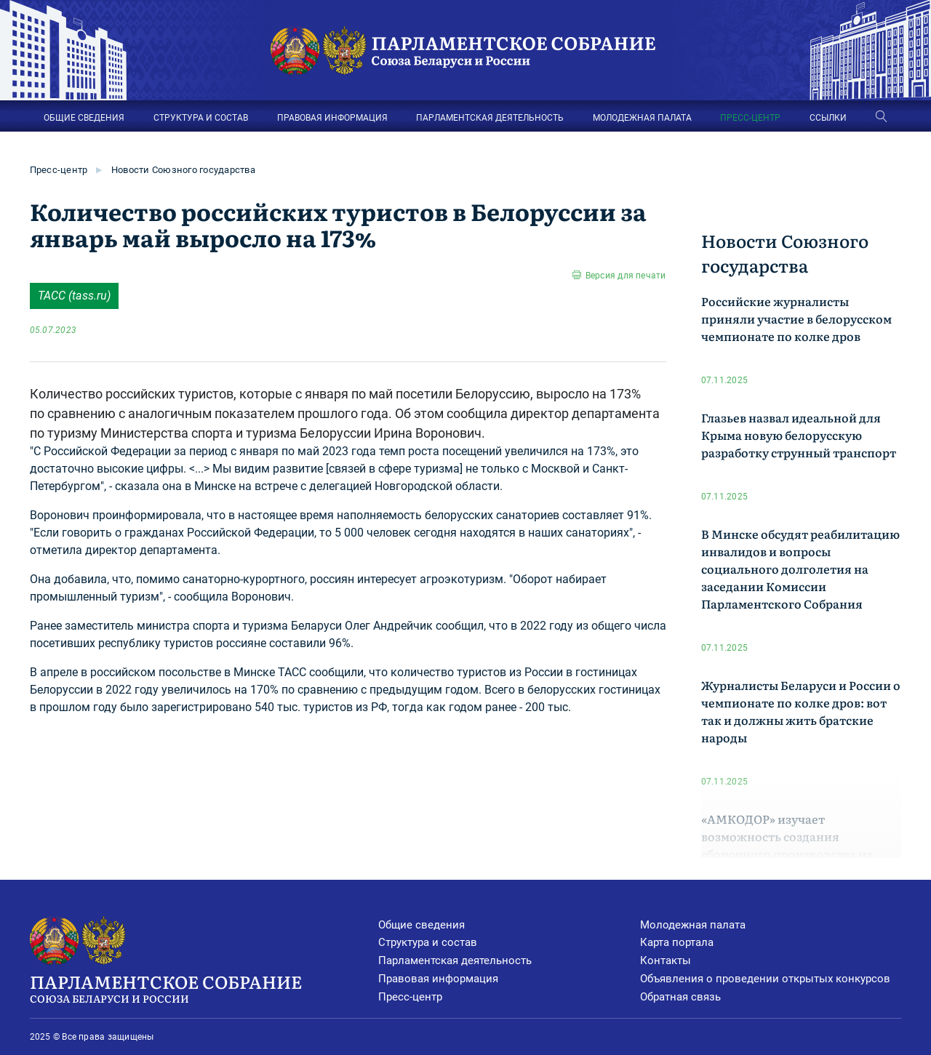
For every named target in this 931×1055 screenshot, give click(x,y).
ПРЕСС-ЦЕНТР (750, 118)
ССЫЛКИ (828, 118)
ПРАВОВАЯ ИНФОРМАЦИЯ (332, 118)
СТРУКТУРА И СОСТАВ (200, 118)
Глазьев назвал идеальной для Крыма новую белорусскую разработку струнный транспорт (798, 435)
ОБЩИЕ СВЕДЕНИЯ (84, 118)
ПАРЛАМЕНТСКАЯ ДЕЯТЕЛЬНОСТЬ (490, 118)
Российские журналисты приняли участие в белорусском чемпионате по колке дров (796, 318)
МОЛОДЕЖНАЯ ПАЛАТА (642, 118)
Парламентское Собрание (204, 987)
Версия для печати (626, 275)
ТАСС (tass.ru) (74, 295)
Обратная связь (680, 996)
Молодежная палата (693, 924)
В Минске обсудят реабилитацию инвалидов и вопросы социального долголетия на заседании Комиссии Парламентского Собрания (800, 568)
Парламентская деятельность (455, 960)
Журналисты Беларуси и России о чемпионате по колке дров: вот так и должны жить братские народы (800, 711)
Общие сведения (421, 924)
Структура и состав (427, 942)
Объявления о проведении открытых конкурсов (765, 978)
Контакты (665, 960)
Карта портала (677, 942)
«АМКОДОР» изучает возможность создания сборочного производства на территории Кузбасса (787, 845)
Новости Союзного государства (183, 169)
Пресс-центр (59, 169)
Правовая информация (438, 978)
